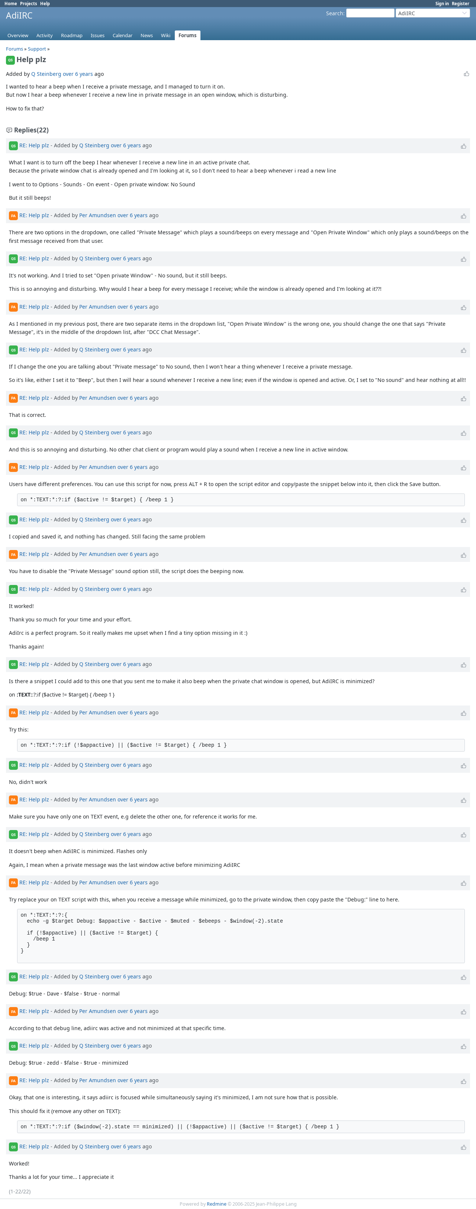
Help (45, 3)
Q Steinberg (46, 73)
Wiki (165, 35)
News (147, 35)
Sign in (442, 3)
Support (37, 48)
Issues (97, 35)
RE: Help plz (34, 145)
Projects (28, 3)
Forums (187, 35)
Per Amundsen (97, 215)
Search (334, 13)
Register (460, 3)
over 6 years (78, 73)
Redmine (216, 1204)
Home (10, 3)
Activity (44, 35)
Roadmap (72, 35)
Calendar (122, 35)
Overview (17, 35)
